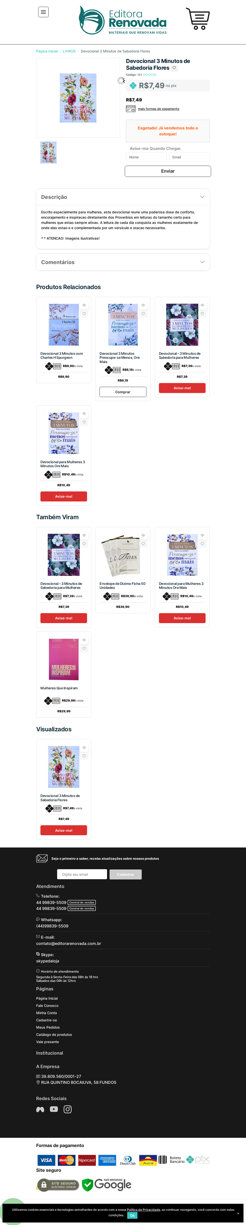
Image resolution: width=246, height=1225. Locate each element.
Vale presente (47, 1042)
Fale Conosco (47, 1005)
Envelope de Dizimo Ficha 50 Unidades (122, 585)
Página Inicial (47, 51)
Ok (132, 1215)
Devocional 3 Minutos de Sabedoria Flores (60, 798)
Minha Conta (46, 1013)
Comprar (122, 392)
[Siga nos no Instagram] (68, 1109)
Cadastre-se (46, 1020)
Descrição (54, 197)
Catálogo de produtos (54, 1034)
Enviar (168, 171)
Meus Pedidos (48, 1027)
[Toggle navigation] (43, 12)
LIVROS (69, 51)
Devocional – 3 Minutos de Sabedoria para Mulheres (180, 355)
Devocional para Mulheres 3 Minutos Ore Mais (62, 464)
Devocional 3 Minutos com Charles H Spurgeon (61, 355)
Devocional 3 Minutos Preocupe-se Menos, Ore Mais (119, 357)
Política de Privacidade (143, 1210)
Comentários (58, 262)
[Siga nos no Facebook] (40, 1109)
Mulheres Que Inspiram (59, 688)
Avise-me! (182, 388)
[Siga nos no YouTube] (54, 1109)
